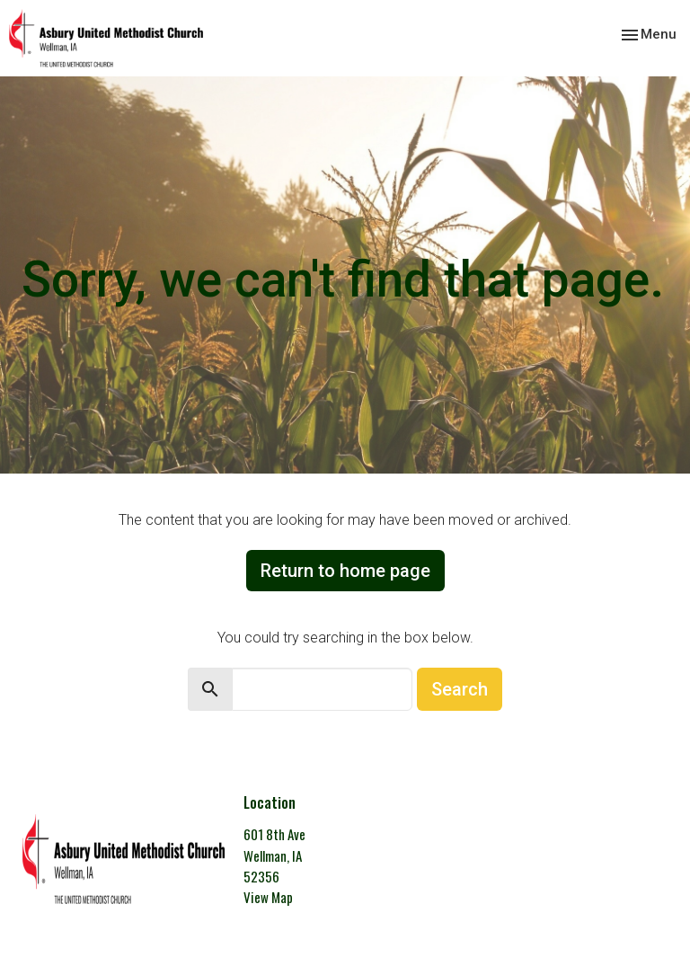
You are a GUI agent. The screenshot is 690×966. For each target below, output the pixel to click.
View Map (268, 897)
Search (459, 689)
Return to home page (345, 570)
